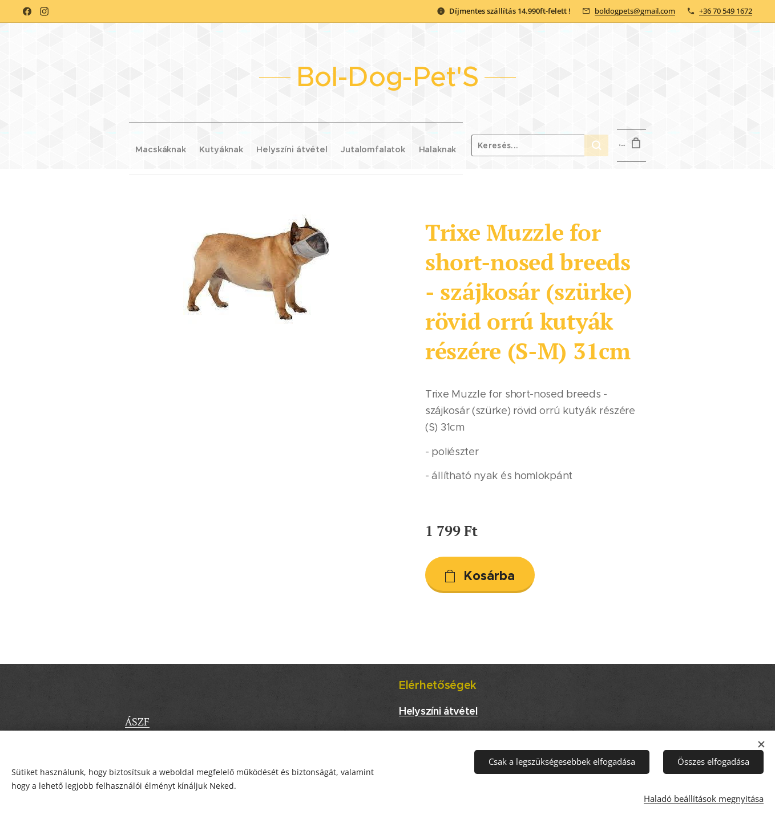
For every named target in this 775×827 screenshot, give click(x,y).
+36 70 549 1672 (725, 11)
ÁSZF (137, 721)
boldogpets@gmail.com (635, 11)
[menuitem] (135, 145)
